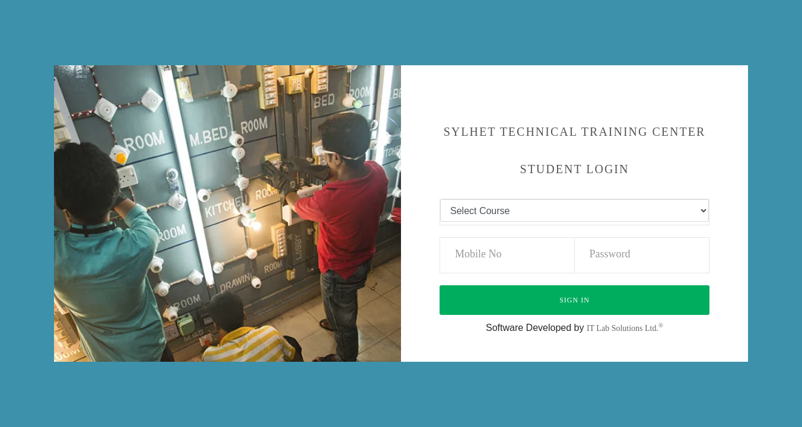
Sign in (574, 300)
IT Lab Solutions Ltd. (625, 328)
